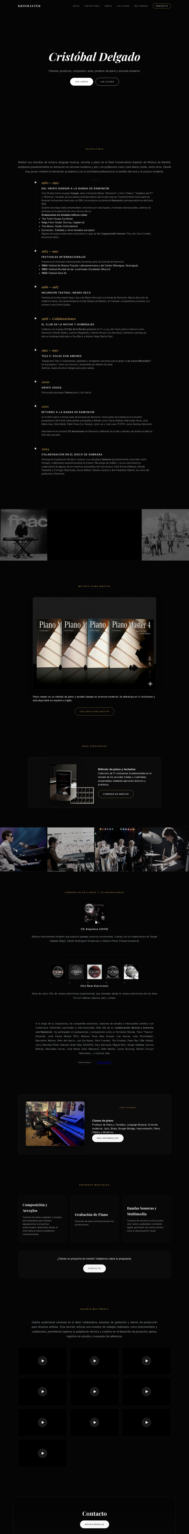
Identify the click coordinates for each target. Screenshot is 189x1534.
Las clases (107, 82)
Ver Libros (81, 82)
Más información (108, 1143)
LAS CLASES (123, 6)
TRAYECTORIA (92, 6)
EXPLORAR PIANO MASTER (94, 717)
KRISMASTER (29, 6)
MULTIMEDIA (141, 6)
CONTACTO (162, 6)
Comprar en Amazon (116, 799)
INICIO (76, 6)
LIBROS (108, 6)
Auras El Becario (104, 1068)
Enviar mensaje (94, 1530)
